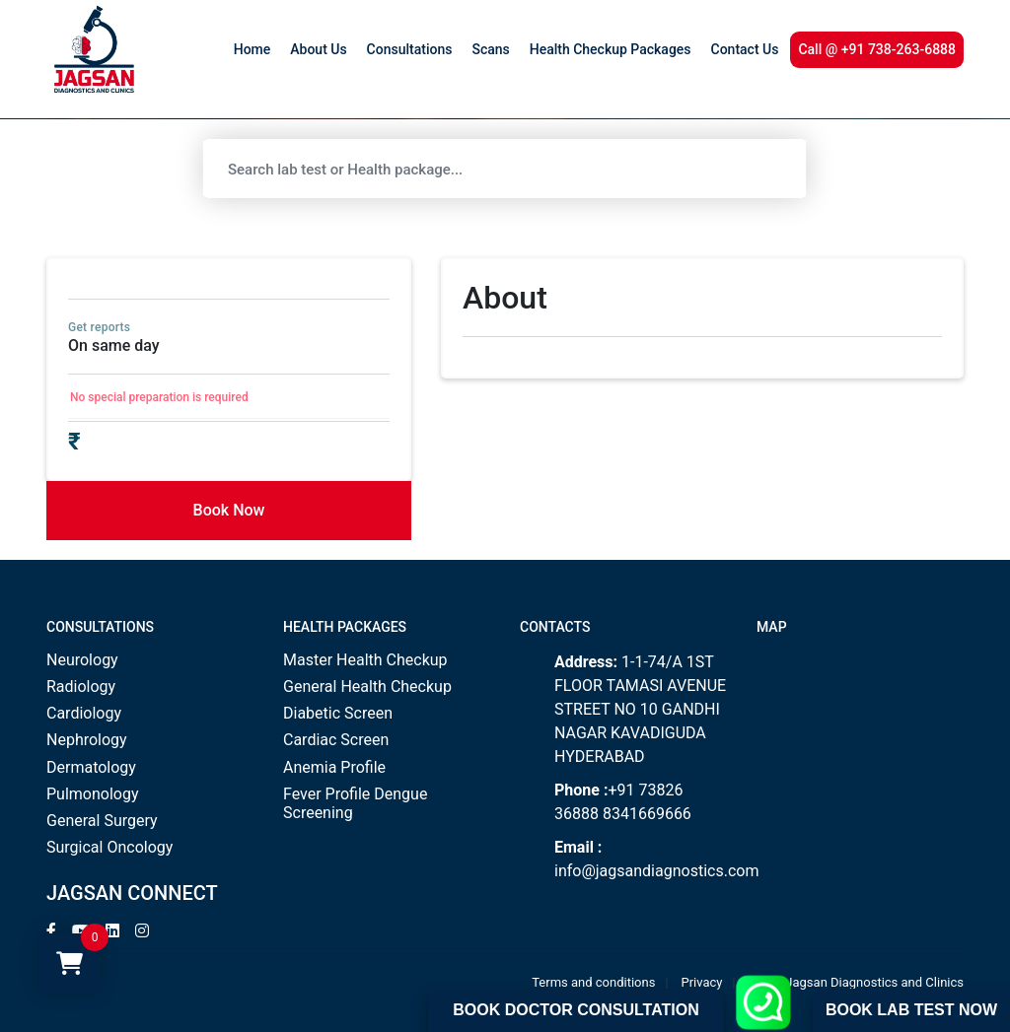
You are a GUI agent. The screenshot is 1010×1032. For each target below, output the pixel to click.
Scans (490, 49)
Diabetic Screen (338, 713)
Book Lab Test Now (911, 1009)
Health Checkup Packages (610, 49)
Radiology (80, 686)
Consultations (410, 49)
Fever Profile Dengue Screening (355, 803)
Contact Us (745, 49)
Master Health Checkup (365, 660)
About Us (318, 49)
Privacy (702, 982)
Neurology (82, 660)
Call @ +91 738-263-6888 (877, 49)
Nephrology (86, 739)
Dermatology (91, 767)
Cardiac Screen (336, 739)
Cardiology (83, 713)
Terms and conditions (593, 982)
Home (252, 49)
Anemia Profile (334, 767)
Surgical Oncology (109, 847)
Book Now (229, 510)
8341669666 (647, 813)
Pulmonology (92, 794)
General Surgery (102, 820)
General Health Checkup (367, 686)
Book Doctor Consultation (575, 1009)
